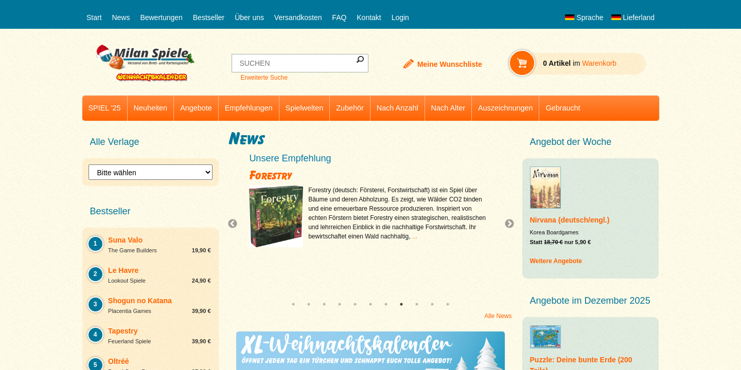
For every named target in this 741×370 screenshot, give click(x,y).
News (121, 17)
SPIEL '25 (105, 108)
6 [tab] (370, 304)
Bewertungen (161, 17)
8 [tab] (401, 304)
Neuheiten (151, 108)
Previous (235, 224)
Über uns (249, 17)
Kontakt (369, 17)
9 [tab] (417, 304)
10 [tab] (432, 304)
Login (400, 17)
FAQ (339, 17)
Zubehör (350, 108)
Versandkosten (298, 17)
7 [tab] (386, 304)
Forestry (271, 175)
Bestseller (208, 17)
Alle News (497, 316)
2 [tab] (309, 304)
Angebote (196, 108)
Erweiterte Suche (263, 77)
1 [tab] (293, 304)
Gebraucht (562, 108)
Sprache (584, 17)
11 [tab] (448, 304)
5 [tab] (355, 304)
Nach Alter (448, 108)
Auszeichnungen (505, 108)
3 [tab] (324, 304)
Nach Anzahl (397, 108)
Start (94, 17)
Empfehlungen (249, 108)
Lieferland (633, 17)
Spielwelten (305, 108)
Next (505, 224)
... (414, 236)
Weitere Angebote (556, 261)
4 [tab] (339, 304)
